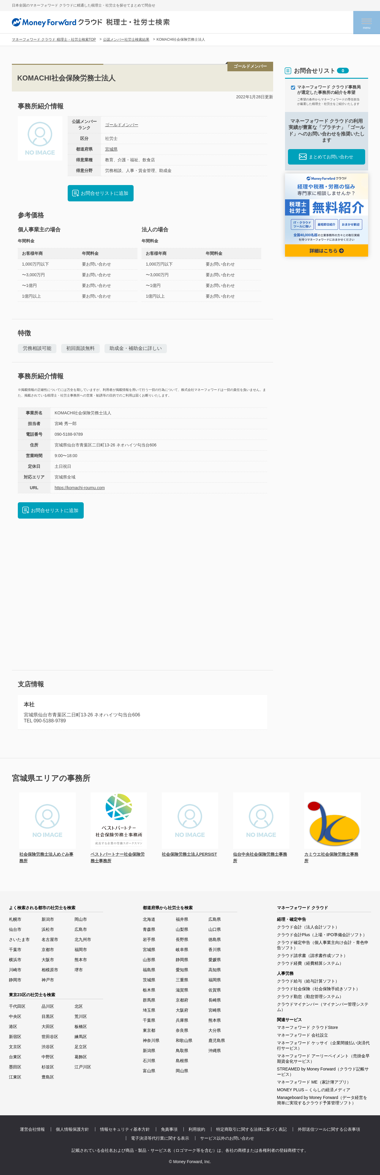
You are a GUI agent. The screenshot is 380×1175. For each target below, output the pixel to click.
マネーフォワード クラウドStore (307, 1027)
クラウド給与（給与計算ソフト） (308, 981)
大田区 (48, 1026)
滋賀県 (182, 990)
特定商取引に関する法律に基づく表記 (251, 1129)
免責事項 (169, 1129)
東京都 (149, 1030)
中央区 (15, 1016)
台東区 (15, 1056)
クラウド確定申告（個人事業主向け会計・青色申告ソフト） (322, 945)
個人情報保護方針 (72, 1129)
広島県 (214, 919)
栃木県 (149, 990)
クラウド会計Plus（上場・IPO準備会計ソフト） (322, 934)
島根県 (182, 1060)
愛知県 (182, 969)
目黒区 (48, 1016)
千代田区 (17, 1006)
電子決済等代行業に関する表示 (160, 1138)
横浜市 (15, 959)
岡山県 (182, 1070)
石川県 (149, 1060)
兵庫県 (182, 1020)
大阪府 (182, 1010)
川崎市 (15, 969)
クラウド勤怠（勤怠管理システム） (310, 996)
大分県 (214, 1030)
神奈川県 (151, 1040)
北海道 (149, 919)
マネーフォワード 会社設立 (302, 1035)
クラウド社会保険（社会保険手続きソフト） (318, 988)
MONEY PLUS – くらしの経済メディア (313, 1089)
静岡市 (15, 979)
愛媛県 (214, 959)
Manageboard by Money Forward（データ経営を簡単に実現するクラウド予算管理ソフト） (322, 1100)
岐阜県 (182, 949)
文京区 (15, 1046)
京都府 (182, 1000)
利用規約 (197, 1129)
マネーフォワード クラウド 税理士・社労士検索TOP (54, 39)
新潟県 (149, 1050)
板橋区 (81, 1026)
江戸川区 (83, 1067)
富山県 (149, 1070)
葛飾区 (81, 1056)
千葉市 (15, 949)
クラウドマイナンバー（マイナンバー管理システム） (322, 1007)
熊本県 (214, 1020)
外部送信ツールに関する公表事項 (329, 1129)
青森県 (149, 929)
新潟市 (48, 919)
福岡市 (81, 949)
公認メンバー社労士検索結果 (126, 39)
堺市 (79, 969)
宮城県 (111, 149)
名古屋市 (50, 939)
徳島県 (214, 939)
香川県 (214, 949)
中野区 (48, 1056)
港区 (13, 1026)
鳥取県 (182, 1050)
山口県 (214, 929)
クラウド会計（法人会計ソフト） (308, 927)
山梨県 (182, 929)
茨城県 (149, 979)
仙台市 (15, 929)
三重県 (182, 979)
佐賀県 (214, 990)
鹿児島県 (216, 1040)
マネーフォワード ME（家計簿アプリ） (314, 1082)
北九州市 (83, 939)
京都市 (48, 949)
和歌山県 (184, 1040)
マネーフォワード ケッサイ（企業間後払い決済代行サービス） (323, 1045)
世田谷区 (50, 1036)
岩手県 (149, 939)
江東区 (15, 1077)
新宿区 (15, 1036)
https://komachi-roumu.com (80, 487)
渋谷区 (48, 1046)
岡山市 (81, 919)
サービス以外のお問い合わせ (227, 1138)
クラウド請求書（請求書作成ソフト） (312, 955)
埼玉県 (149, 1010)
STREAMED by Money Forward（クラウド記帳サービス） (323, 1072)
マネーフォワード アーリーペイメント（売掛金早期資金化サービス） (323, 1059)
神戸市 (48, 979)
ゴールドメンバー (121, 124)
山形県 (149, 959)
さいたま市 (19, 939)
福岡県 (214, 979)
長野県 (182, 939)
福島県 (149, 969)
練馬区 (81, 1036)
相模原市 (50, 969)
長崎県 (214, 1000)
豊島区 (48, 1077)
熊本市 (81, 959)
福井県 (182, 919)
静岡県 (182, 959)
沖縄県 (214, 1050)
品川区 (48, 1006)
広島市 (81, 929)
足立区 (81, 1046)
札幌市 (15, 919)
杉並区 (48, 1067)
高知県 (214, 969)
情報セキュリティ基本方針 (125, 1129)
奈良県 (182, 1030)
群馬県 (149, 1000)
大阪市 (48, 959)
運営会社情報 (32, 1129)
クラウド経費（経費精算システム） (310, 963)
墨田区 (15, 1067)
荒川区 (81, 1016)
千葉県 (149, 1020)
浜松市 (48, 929)
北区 (79, 1006)
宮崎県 (214, 1010)
